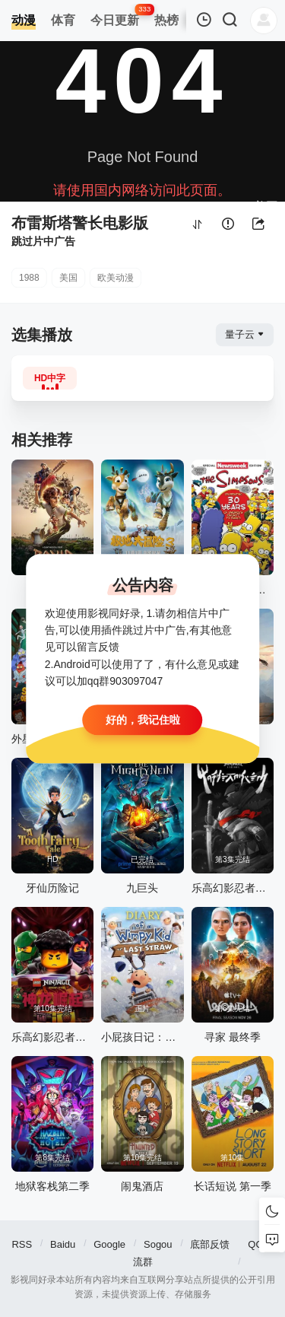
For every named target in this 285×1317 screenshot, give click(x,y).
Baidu (62, 1244)
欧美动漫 (115, 277)
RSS (21, 1244)
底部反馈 (210, 1244)
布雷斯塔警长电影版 (79, 223)
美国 (68, 277)
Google (109, 1244)
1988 (29, 277)
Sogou (158, 1244)
